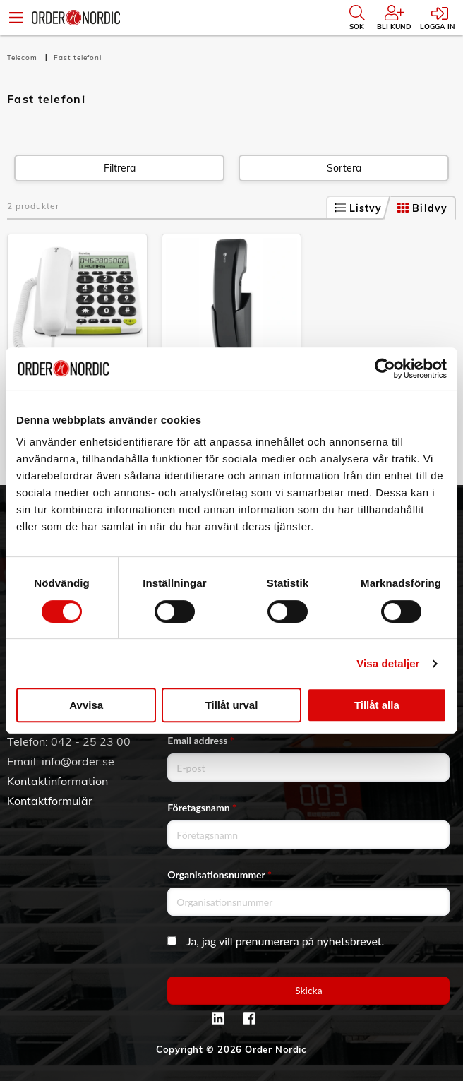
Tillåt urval (231, 705)
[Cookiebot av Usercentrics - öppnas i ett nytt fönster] (385, 368)
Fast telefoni (77, 57)
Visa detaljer (387, 663)
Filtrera (120, 168)
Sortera (344, 168)
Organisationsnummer (219, 874)
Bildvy (422, 208)
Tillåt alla (376, 705)
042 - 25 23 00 (91, 741)
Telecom (23, 57)
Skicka (309, 990)
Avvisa (86, 705)
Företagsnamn (201, 807)
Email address (200, 740)
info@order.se (78, 761)
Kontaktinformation (57, 781)
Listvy (359, 208)
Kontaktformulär (49, 801)
